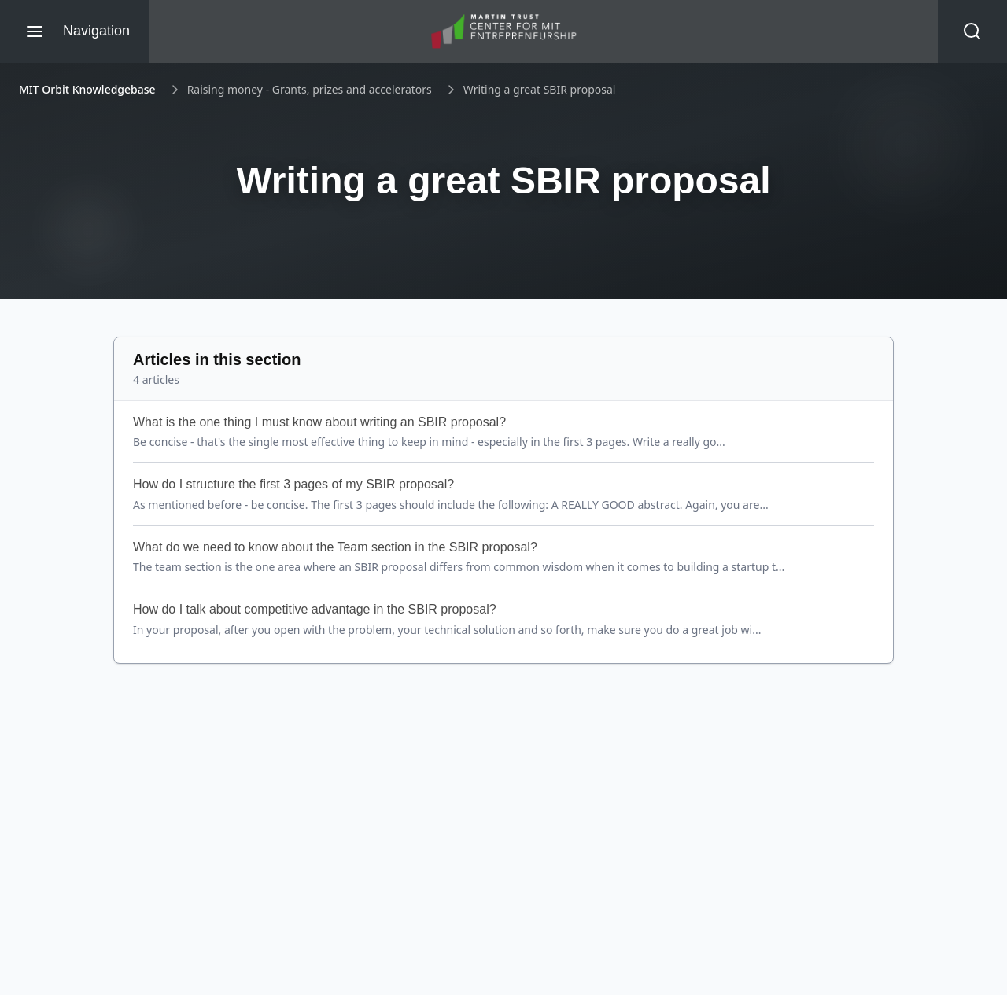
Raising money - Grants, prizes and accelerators (309, 89)
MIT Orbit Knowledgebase (87, 89)
